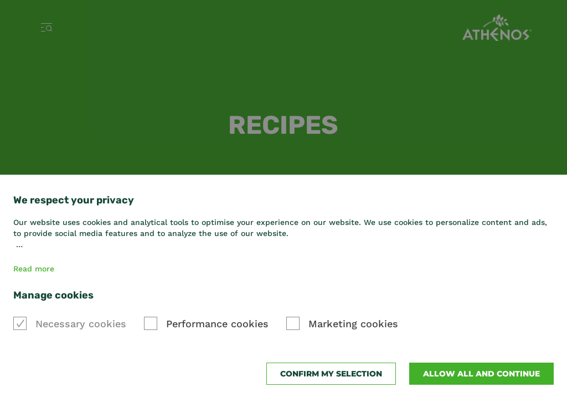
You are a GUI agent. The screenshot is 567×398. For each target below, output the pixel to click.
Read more (33, 268)
